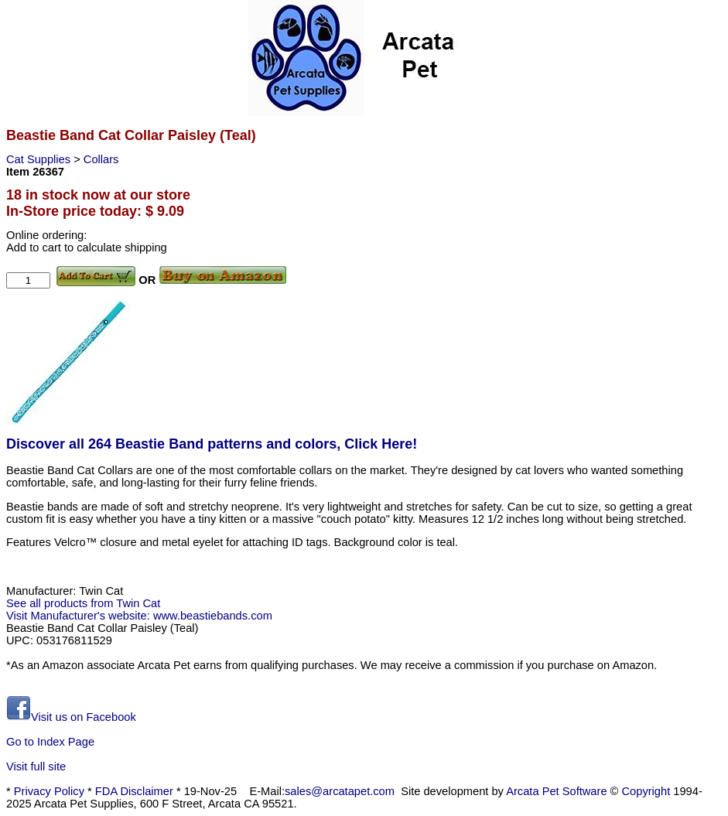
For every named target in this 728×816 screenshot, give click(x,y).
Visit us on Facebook (71, 717)
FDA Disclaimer (134, 791)
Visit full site (36, 766)
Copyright (646, 791)
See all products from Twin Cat (83, 603)
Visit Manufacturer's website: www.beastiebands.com (139, 615)
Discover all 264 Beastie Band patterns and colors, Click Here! (211, 444)
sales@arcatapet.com (340, 791)
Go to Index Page (50, 742)
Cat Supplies (39, 159)
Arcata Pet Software (556, 791)
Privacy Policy (49, 791)
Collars (101, 159)
